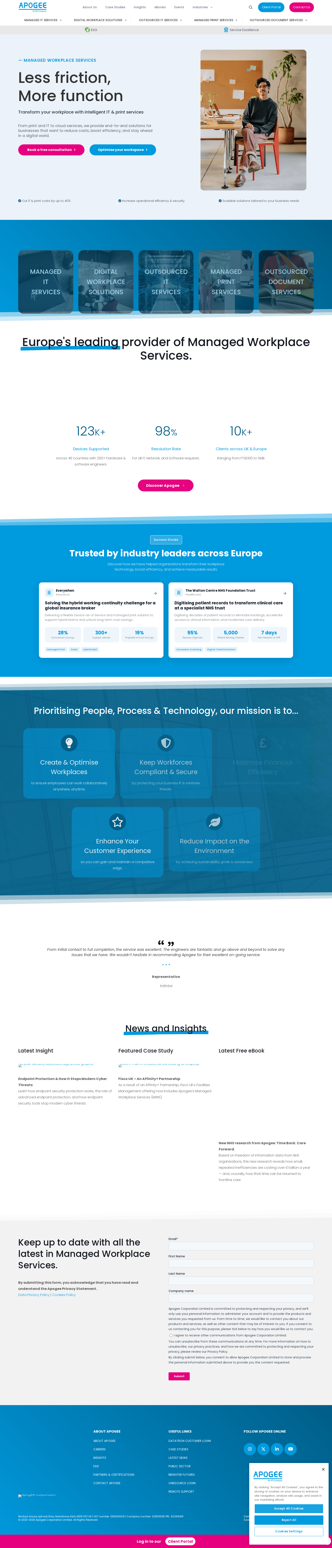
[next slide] (305, 930)
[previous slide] (27, 930)
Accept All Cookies (289, 1509)
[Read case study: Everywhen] (101, 620)
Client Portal (180, 1541)
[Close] (323, 1469)
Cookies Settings (289, 1531)
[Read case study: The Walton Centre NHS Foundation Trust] (231, 620)
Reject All (289, 1520)
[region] (289, 1504)
